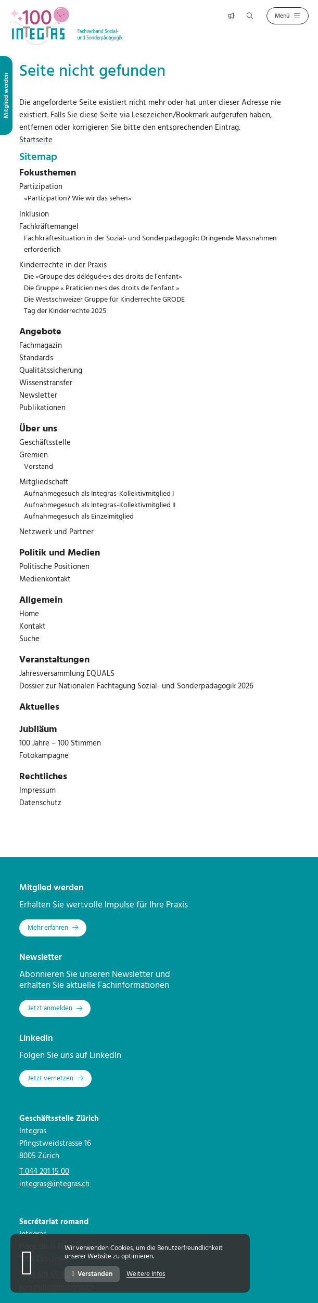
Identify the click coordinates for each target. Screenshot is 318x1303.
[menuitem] (159, 173)
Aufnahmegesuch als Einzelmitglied (79, 517)
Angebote (40, 332)
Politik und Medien (59, 553)
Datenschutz (40, 803)
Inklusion (34, 214)
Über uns (38, 429)
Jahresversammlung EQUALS (67, 674)
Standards (36, 358)
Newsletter (38, 395)
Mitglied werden (51, 888)
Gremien (33, 455)
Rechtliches (43, 776)
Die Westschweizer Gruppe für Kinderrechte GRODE (104, 300)
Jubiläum (38, 729)
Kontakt (32, 626)
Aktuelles (39, 707)
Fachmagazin (40, 346)
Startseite (36, 140)
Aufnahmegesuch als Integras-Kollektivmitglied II (99, 505)
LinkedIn (36, 1038)
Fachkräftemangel (49, 227)
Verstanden (92, 1274)
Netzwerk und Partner (56, 532)
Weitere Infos (145, 1274)
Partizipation (40, 187)
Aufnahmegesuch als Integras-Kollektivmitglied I (99, 494)
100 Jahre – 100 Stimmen (60, 743)
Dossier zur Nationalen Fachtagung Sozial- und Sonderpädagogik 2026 (136, 686)
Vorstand (38, 467)
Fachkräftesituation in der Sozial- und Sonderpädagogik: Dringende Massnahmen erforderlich (150, 244)
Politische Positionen (54, 567)
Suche (29, 639)
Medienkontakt (45, 579)
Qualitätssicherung (50, 370)
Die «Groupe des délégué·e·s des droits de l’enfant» (103, 277)
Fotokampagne (44, 756)
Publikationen (42, 408)
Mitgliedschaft (44, 482)
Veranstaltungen (54, 660)
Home (29, 614)
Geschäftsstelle (45, 443)
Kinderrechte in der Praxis (63, 265)
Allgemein (40, 600)
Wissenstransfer (45, 383)
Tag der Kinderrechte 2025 (65, 311)
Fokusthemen (47, 173)
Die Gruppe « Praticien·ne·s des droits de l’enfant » (102, 288)
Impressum (37, 790)
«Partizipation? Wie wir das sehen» (78, 199)
